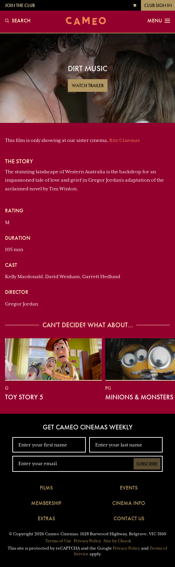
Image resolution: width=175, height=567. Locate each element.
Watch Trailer (88, 85)
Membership (46, 503)
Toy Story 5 (24, 397)
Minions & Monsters (139, 397)
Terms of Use (58, 541)
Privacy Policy (87, 541)
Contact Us (129, 518)
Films (46, 487)
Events (129, 487)
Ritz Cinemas (124, 140)
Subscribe (147, 464)
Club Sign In (158, 5)
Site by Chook (117, 541)
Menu (158, 20)
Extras (46, 518)
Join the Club (20, 5)
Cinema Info (128, 503)
